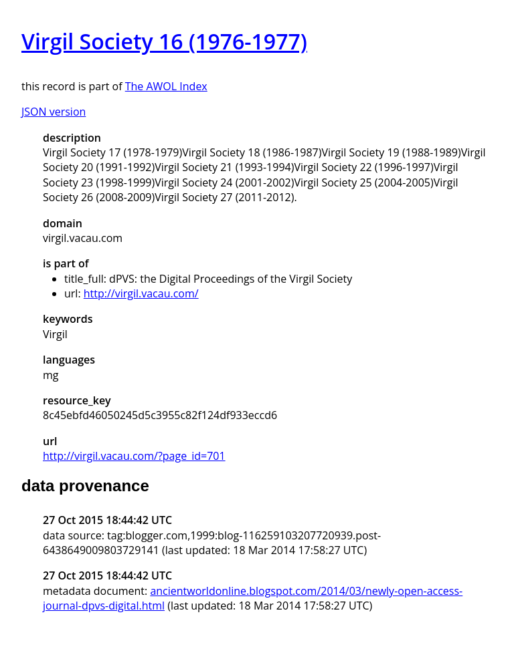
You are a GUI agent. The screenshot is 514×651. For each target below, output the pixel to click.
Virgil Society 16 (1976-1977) (164, 41)
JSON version (53, 111)
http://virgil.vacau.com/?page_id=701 (134, 455)
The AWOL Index (166, 86)
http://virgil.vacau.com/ (141, 293)
